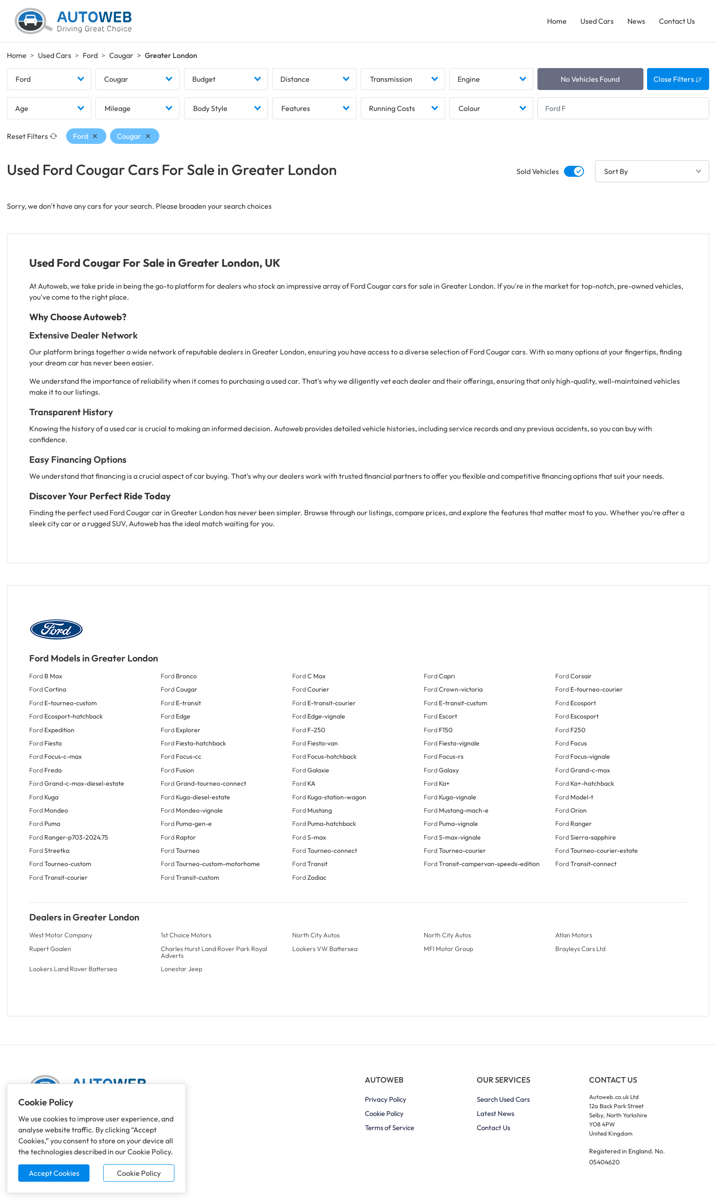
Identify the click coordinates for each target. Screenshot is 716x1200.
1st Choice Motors (186, 935)
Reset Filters (32, 136)
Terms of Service (389, 1127)
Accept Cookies (54, 1173)
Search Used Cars (503, 1099)
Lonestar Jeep (181, 969)
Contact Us (677, 21)
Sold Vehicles (537, 171)
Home (557, 21)
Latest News (495, 1113)
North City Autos (316, 935)
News (636, 21)
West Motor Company (60, 935)
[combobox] (49, 79)
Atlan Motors (573, 935)
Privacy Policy (385, 1099)
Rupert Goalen (50, 949)
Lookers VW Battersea (325, 949)
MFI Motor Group (448, 949)
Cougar (121, 55)
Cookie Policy (139, 1173)
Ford (90, 55)
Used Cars (597, 21)
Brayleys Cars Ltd (580, 949)
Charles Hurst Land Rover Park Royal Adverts (214, 952)
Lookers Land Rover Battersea (73, 969)
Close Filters (678, 79)
